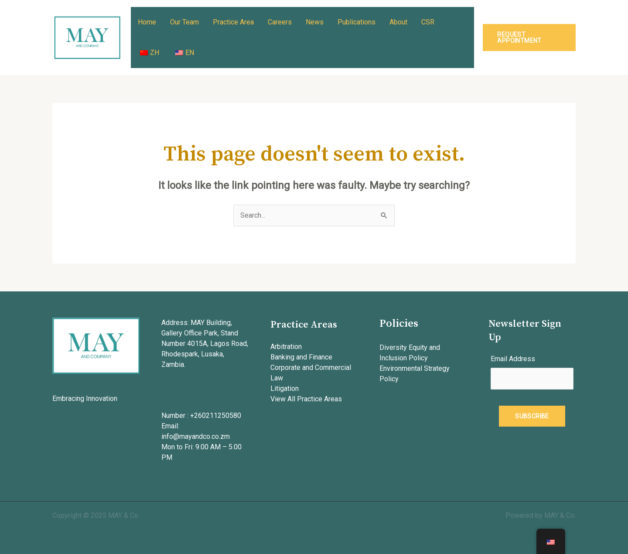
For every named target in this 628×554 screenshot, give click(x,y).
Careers (280, 22)
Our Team (184, 22)
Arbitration (286, 346)
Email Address (513, 359)
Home (147, 22)
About (398, 22)
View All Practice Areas (306, 399)
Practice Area (233, 22)
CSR (427, 22)
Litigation (284, 388)
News (315, 22)
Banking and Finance (301, 357)
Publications (356, 22)
